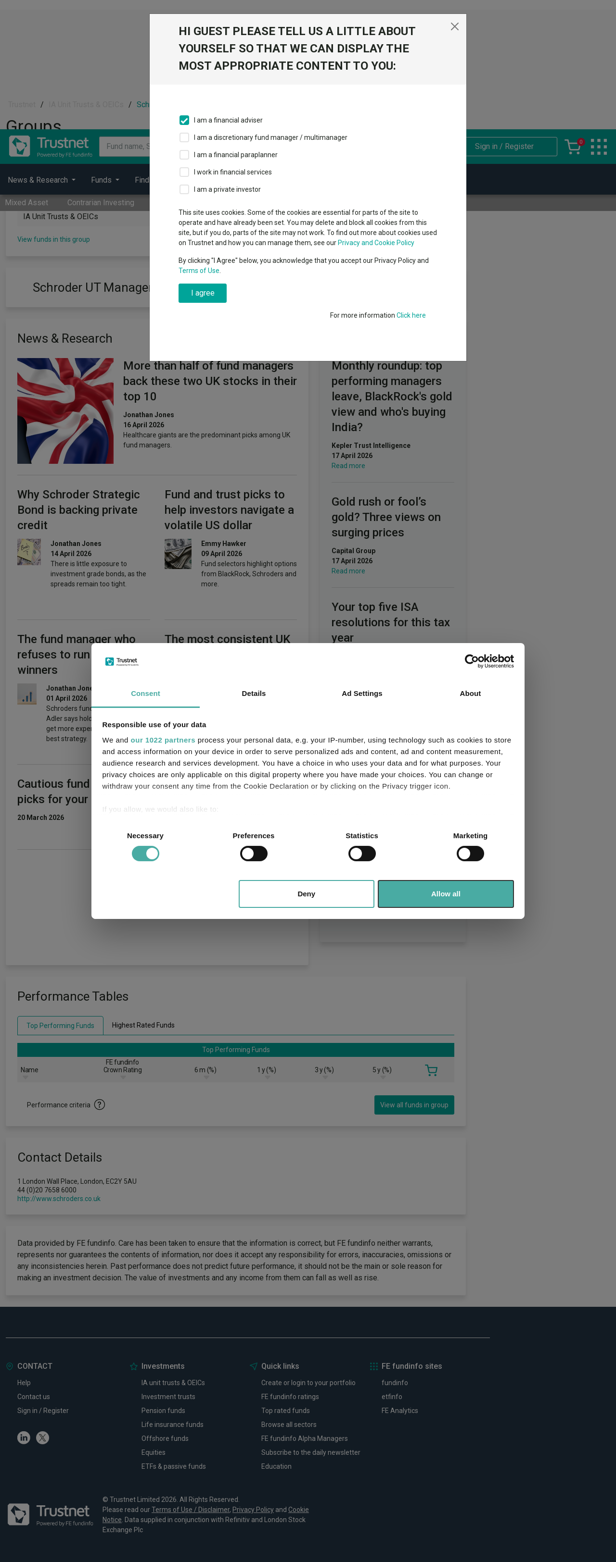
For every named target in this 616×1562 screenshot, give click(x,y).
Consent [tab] (145, 693)
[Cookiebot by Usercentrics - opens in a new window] (472, 661)
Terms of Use (199, 270)
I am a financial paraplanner (236, 155)
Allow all (446, 894)
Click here (411, 315)
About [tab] (470, 693)
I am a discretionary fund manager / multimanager (270, 137)
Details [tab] (254, 693)
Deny (306, 894)
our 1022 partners (163, 740)
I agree (203, 293)
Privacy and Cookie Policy (376, 243)
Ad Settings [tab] (362, 693)
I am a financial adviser (228, 120)
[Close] (454, 26)
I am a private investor (227, 189)
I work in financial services (233, 172)
